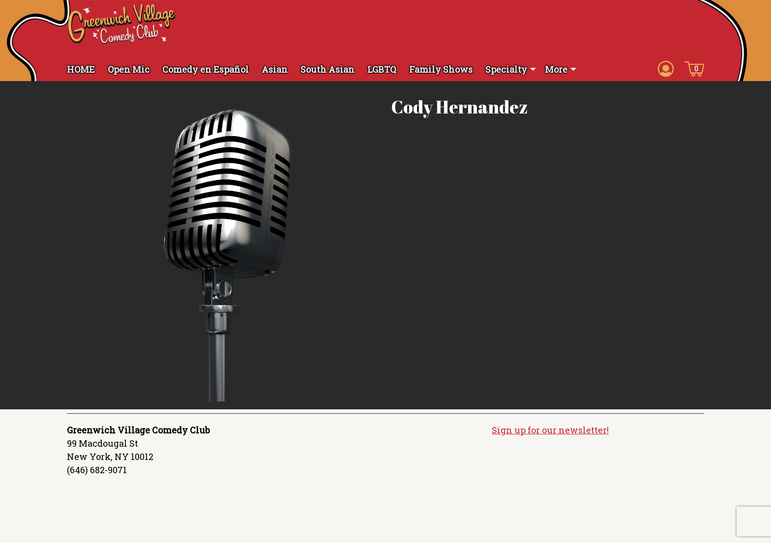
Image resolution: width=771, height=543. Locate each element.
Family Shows (441, 69)
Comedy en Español (205, 69)
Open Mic (128, 69)
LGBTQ (381, 69)
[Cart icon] (694, 68)
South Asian (327, 69)
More (556, 69)
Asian (275, 69)
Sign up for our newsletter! (550, 430)
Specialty (506, 69)
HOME (81, 69)
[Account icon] (666, 68)
